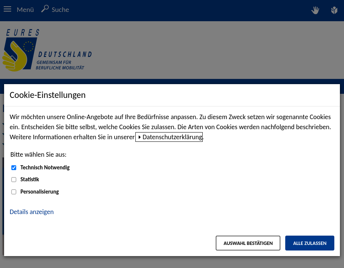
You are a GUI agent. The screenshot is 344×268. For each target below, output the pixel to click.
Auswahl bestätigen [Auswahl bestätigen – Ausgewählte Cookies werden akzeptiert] (248, 243)
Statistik (29, 179)
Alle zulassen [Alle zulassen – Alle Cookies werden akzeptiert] (310, 243)
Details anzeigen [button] (32, 212)
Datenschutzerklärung (172, 137)
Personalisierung (39, 191)
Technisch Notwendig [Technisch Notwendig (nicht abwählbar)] (45, 167)
